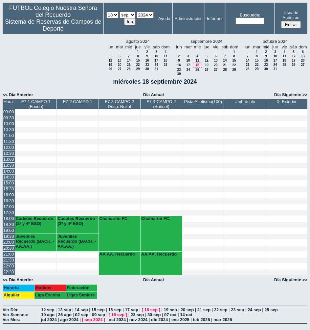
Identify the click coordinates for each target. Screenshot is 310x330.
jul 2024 (49, 319)
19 (110, 65)
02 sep (81, 314)
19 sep (170, 309)
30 (147, 69)
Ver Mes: (11, 319)
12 (110, 60)
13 (119, 60)
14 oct (186, 314)
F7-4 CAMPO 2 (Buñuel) (161, 104)
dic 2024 (159, 319)
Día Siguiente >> (290, 94)
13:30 (8, 165)
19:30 (8, 236)
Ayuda (164, 18)
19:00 (8, 230)
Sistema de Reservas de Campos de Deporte (53, 25)
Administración (189, 18)
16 (147, 60)
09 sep (98, 314)
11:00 (8, 135)
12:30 (8, 153)
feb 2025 (201, 319)
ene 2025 (180, 319)
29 (138, 69)
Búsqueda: (250, 15)
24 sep (254, 309)
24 (156, 65)
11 (165, 56)
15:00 (8, 182)
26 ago (65, 314)
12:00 (8, 147)
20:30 (8, 248)
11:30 (8, 141)
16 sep (114, 309)
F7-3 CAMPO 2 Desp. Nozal (119, 104)
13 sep (64, 309)
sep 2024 (94, 319)
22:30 (8, 271)
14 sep (81, 309)
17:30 (8, 212)
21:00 (8, 254)
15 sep (97, 309)
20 (119, 65)
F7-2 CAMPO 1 (77, 101)
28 (128, 69)
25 (165, 65)
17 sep (131, 309)
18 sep (151, 309)
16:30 (8, 200)
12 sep (47, 309)
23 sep (237, 309)
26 (110, 69)
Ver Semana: (15, 314)
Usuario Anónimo (290, 15)
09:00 (8, 111)
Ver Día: (10, 309)
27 (119, 69)
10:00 (8, 123)
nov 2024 (138, 319)
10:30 (8, 129)
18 (165, 60)
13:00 (8, 159)
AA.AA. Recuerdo (117, 254)
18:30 (8, 224)
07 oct (170, 314)
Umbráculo (244, 101)
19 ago (48, 314)
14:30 (8, 177)
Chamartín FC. (114, 218)
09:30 (8, 117)
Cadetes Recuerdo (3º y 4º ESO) (34, 221)
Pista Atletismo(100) (203, 101)
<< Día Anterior (18, 94)
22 (138, 65)
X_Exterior (287, 101)
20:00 (8, 242)
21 (128, 65)
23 (147, 65)
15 (138, 60)
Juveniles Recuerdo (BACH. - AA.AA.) (35, 241)
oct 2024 (117, 319)
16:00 (8, 194)
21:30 (8, 260)
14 (128, 60)
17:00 (8, 206)
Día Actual (153, 94)
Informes (215, 18)
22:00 (8, 265)
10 (156, 56)
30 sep (154, 314)
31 (156, 69)
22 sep (220, 309)
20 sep (187, 309)
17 (156, 60)
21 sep (203, 309)
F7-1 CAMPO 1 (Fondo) (36, 104)
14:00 (8, 171)
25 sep (270, 309)
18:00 (8, 218)
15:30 (8, 188)
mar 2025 (222, 319)
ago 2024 (69, 319)
